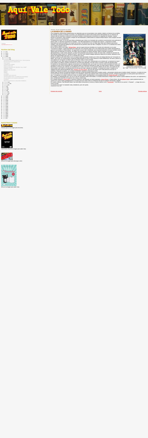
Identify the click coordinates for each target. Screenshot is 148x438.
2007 (4, 118)
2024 (4, 54)
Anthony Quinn (125, 79)
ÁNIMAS (5, 72)
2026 (4, 51)
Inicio (100, 91)
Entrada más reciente (56, 91)
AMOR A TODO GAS (8, 65)
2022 (4, 96)
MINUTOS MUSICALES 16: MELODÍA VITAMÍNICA (15, 80)
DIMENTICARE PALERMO (9, 70)
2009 (4, 115)
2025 (4, 53)
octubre (6, 82)
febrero (6, 93)
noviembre (6, 59)
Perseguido (110, 82)
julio (5, 86)
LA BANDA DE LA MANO (9, 64)
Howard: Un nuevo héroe (80, 69)
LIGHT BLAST (7, 63)
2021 (4, 97)
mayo (5, 89)
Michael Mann (72, 47)
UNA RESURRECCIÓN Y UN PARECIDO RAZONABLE (16, 76)
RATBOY (6, 71)
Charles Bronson (113, 75)
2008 (4, 116)
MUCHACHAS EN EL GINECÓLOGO (12, 61)
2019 (4, 100)
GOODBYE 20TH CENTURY (10, 75)
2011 (4, 112)
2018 (4, 101)
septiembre (6, 83)
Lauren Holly (66, 79)
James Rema (104, 79)
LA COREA (6, 74)
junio (5, 87)
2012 (4, 110)
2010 (4, 113)
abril (5, 90)
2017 (4, 103)
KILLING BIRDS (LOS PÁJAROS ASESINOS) (14, 78)
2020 (4, 99)
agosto (5, 84)
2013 (4, 109)
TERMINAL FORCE (8, 68)
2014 (4, 107)
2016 (4, 104)
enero (5, 94)
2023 (4, 56)
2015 (4, 106)
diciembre (6, 57)
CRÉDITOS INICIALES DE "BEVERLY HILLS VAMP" (15, 67)
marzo (5, 91)
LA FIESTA (6, 79)
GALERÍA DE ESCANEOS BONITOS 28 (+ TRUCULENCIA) (17, 60)
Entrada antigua (142, 91)
